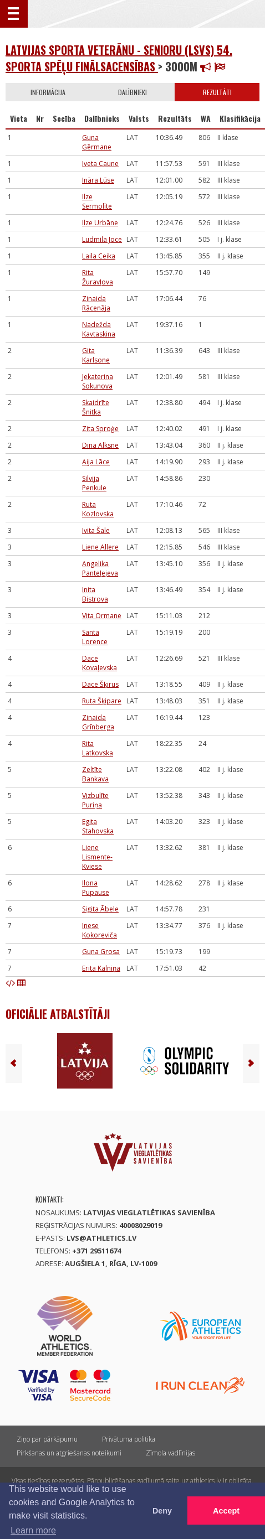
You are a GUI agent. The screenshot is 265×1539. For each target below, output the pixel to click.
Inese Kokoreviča (99, 930)
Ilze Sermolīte (97, 201)
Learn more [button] (33, 1530)
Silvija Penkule (94, 483)
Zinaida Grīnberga (98, 722)
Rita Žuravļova (97, 277)
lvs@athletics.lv (101, 1238)
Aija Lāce (96, 462)
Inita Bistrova (95, 594)
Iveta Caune (100, 163)
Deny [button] (162, 1510)
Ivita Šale (96, 530)
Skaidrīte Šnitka (95, 407)
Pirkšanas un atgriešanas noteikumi (69, 1453)
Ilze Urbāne (100, 222)
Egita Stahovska (98, 826)
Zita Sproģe (100, 428)
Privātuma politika (128, 1439)
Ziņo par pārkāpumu (47, 1439)
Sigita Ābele (100, 909)
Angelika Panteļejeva (100, 568)
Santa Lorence (95, 637)
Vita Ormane (101, 615)
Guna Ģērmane (96, 142)
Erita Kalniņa (101, 968)
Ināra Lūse (98, 180)
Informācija (47, 92)
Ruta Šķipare (101, 701)
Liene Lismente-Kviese (97, 857)
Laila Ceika (98, 256)
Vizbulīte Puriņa (95, 800)
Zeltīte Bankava (95, 774)
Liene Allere (100, 547)
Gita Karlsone (96, 355)
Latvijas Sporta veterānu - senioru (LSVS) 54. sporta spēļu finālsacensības (119, 58)
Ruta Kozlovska (98, 509)
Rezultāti (217, 92)
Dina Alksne (100, 445)
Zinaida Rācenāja (96, 303)
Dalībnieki (132, 92)
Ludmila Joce (102, 239)
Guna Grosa (101, 951)
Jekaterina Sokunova (97, 381)
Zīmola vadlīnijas (170, 1453)
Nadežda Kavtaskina (98, 329)
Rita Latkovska (97, 748)
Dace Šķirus (100, 684)
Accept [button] (226, 1510)
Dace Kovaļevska (99, 663)
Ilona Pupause (95, 887)
